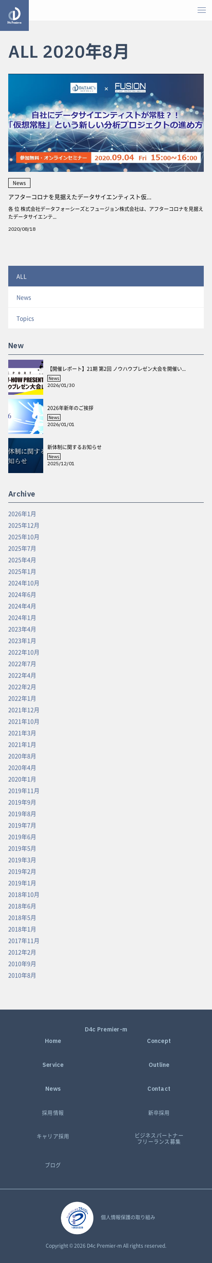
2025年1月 (22, 571)
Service (53, 1065)
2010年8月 (22, 975)
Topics (25, 318)
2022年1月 (22, 698)
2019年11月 (24, 790)
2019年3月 (22, 859)
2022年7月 (22, 663)
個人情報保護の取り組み (128, 1217)
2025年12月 (24, 525)
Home (53, 1041)
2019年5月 (22, 848)
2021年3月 (22, 733)
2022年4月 (22, 675)
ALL (21, 276)
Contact (158, 1088)
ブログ (53, 1165)
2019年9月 (22, 802)
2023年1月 (22, 640)
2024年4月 (22, 606)
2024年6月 (22, 594)
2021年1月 (22, 744)
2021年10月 (24, 721)
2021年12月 (24, 709)
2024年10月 (24, 583)
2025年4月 (22, 559)
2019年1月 (22, 883)
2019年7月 (22, 825)
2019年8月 (22, 813)
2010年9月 (22, 963)
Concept (159, 1041)
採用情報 (53, 1113)
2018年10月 (24, 894)
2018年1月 (22, 929)
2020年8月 (22, 756)
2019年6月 (22, 836)
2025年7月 (22, 548)
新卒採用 (159, 1113)
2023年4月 (22, 629)
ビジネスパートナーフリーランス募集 (159, 1138)
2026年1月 (22, 513)
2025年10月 (24, 536)
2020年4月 (22, 767)
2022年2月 (22, 686)
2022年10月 (24, 652)
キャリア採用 (53, 1136)
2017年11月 (24, 940)
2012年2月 (22, 952)
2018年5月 (22, 917)
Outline (159, 1065)
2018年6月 (22, 906)
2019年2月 (22, 871)
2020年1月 (22, 779)
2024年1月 (22, 617)
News (23, 297)
